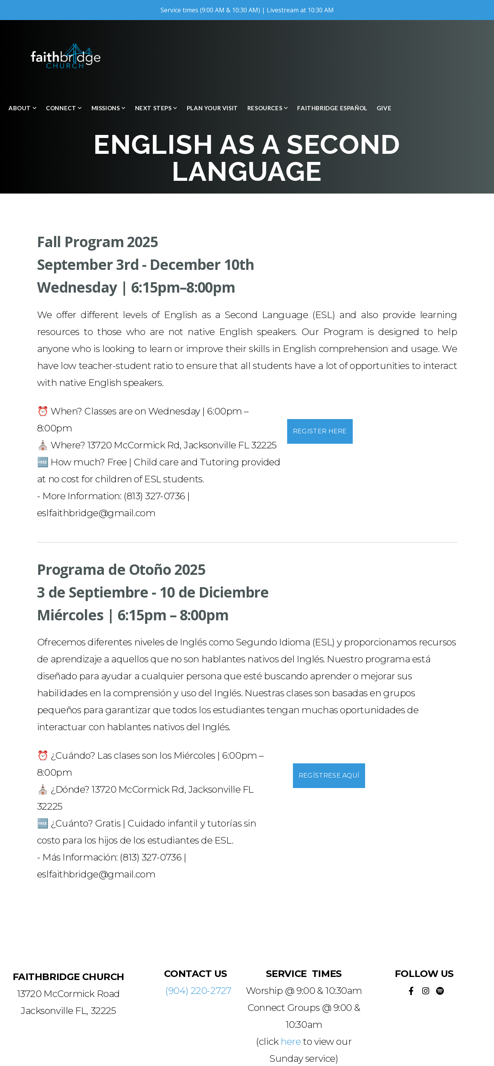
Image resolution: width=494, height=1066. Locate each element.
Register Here (320, 431)
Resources (267, 107)
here (291, 1041)
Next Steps (156, 107)
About (22, 107)
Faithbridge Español (332, 107)
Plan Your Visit (212, 107)
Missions (108, 107)
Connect (64, 107)
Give (384, 107)
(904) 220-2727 (198, 990)
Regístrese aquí (329, 775)
